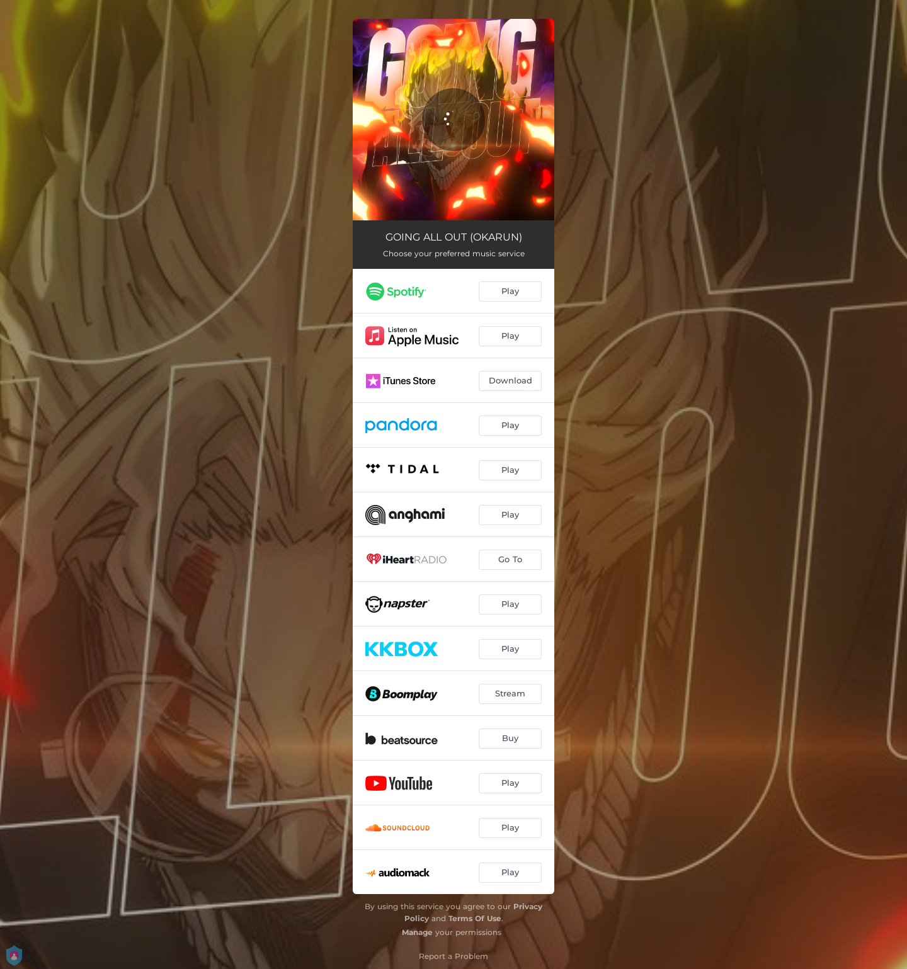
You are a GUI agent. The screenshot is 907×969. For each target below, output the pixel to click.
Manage (417, 932)
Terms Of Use (474, 918)
